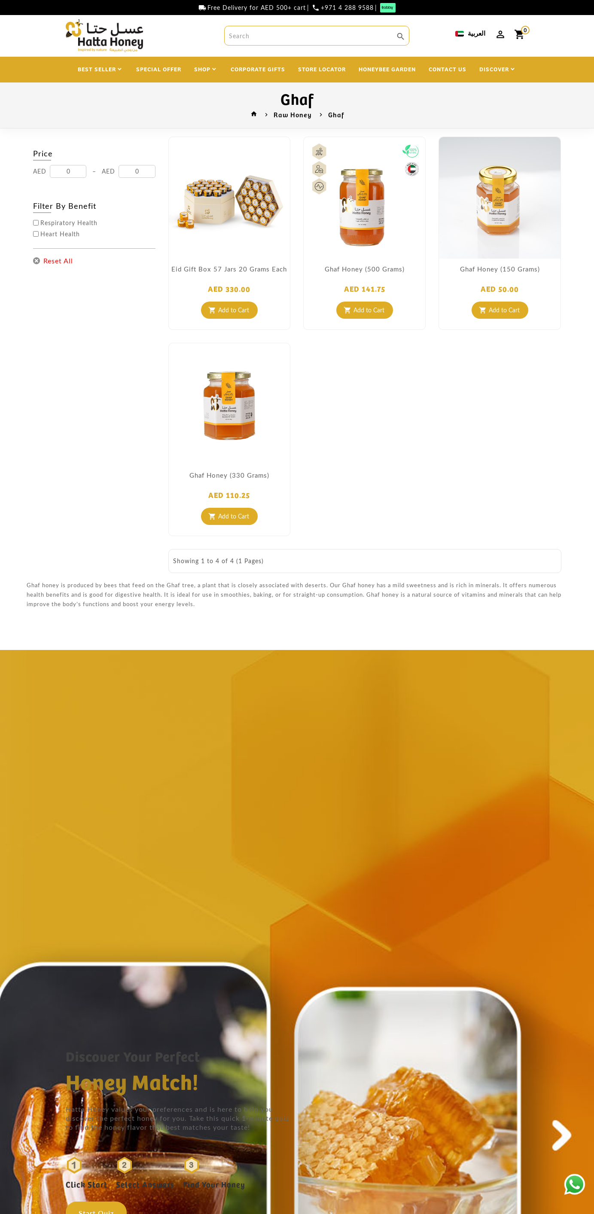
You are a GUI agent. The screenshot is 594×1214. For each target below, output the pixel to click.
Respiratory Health (68, 223)
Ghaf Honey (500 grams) (365, 269)
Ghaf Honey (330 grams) (229, 475)
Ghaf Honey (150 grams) (500, 269)
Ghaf (336, 114)
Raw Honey (293, 114)
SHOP (202, 68)
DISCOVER (494, 68)
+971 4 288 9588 (347, 8)
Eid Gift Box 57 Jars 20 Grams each (229, 269)
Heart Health (60, 234)
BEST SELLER (97, 68)
